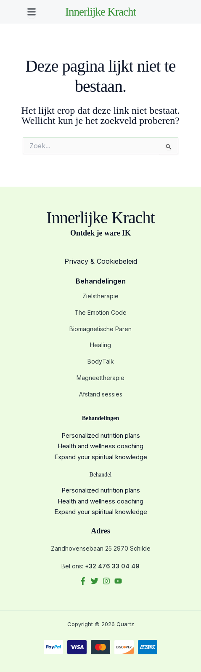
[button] (31, 12)
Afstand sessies (100, 394)
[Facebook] (83, 581)
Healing (100, 344)
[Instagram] (106, 581)
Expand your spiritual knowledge (100, 457)
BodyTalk (100, 361)
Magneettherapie (100, 377)
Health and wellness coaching (100, 446)
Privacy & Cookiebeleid (100, 261)
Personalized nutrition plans (100, 435)
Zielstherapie (100, 296)
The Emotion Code (100, 312)
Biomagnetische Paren (100, 328)
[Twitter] (94, 581)
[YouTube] (118, 581)
